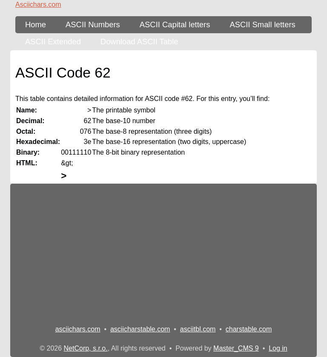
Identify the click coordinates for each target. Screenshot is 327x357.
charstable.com (249, 329)
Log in (278, 348)
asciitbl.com (198, 329)
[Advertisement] (163, 251)
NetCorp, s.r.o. (86, 348)
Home (35, 24)
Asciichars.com (38, 4)
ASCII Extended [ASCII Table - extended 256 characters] (53, 41)
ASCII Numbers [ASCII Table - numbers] (93, 24)
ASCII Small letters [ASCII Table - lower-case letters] (262, 24)
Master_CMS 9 (236, 348)
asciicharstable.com (140, 329)
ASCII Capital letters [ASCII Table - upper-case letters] (175, 24)
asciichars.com (77, 329)
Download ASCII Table (139, 41)
